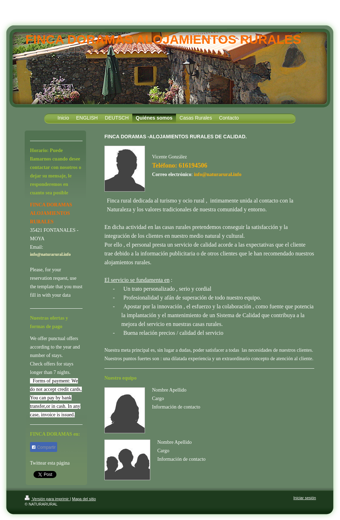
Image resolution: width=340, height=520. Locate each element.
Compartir (43, 447)
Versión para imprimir (47, 499)
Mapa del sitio (84, 499)
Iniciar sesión (304, 498)
